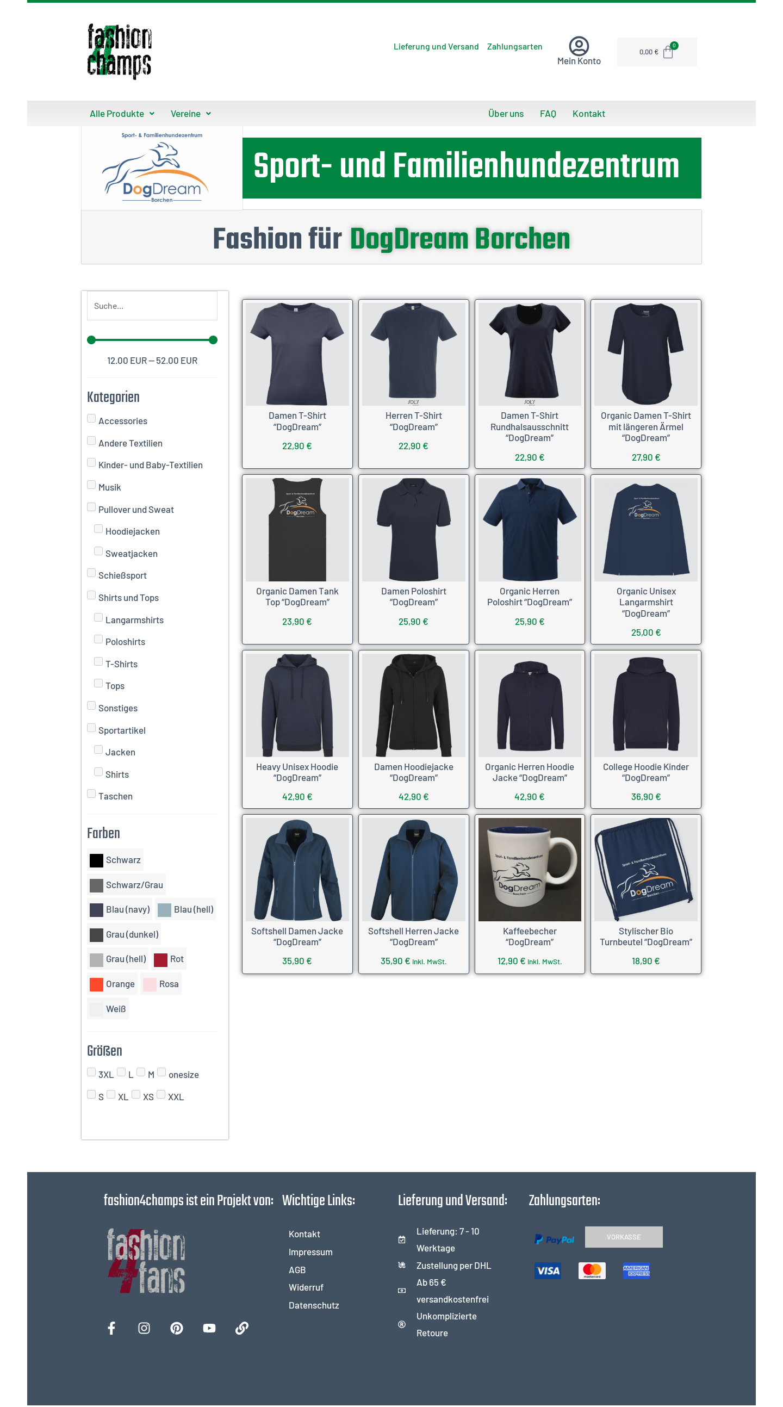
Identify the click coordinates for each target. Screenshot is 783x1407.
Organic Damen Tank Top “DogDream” (297, 595)
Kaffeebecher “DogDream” (530, 935)
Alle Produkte (121, 113)
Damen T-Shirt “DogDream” (297, 420)
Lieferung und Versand (413, 46)
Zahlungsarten (507, 46)
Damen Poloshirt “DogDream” (413, 595)
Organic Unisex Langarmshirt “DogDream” (646, 601)
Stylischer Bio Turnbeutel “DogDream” (646, 935)
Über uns (507, 113)
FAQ (548, 113)
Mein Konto (579, 60)
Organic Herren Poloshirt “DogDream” (529, 595)
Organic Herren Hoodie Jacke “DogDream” (529, 771)
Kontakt (587, 113)
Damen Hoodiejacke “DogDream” (413, 771)
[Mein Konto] (579, 46)
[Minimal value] (152, 341)
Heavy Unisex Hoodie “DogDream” (297, 771)
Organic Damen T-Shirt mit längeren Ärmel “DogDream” (646, 425)
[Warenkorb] (658, 52)
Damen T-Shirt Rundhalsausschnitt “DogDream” (529, 425)
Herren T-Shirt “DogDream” (414, 420)
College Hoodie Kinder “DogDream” (646, 771)
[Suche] (152, 305)
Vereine (188, 113)
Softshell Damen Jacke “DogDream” (297, 935)
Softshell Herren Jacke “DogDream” (413, 935)
